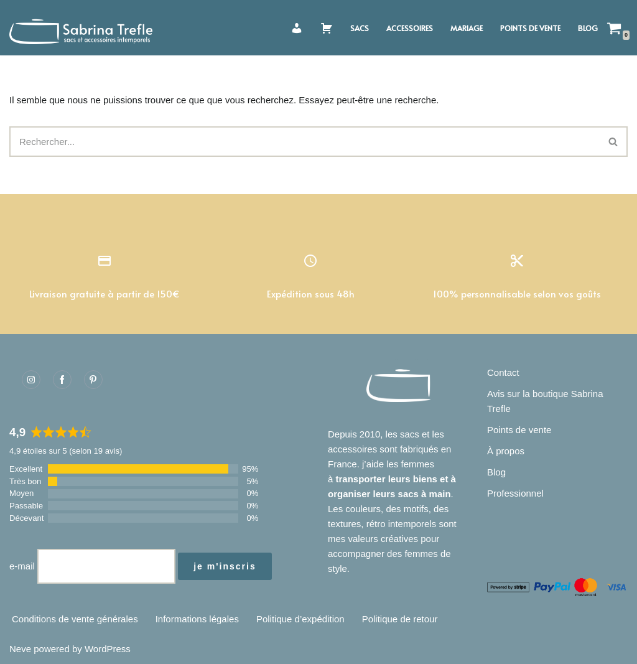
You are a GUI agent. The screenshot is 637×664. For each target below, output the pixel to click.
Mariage (466, 28)
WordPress (108, 648)
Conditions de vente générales (75, 619)
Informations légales (197, 619)
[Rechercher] (304, 141)
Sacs (359, 28)
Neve (20, 648)
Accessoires (409, 28)
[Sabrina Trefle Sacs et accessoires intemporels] (84, 27)
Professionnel (515, 493)
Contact (503, 372)
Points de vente (530, 28)
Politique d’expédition (300, 619)
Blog (588, 28)
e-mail (22, 566)
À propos (505, 451)
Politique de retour (400, 619)
